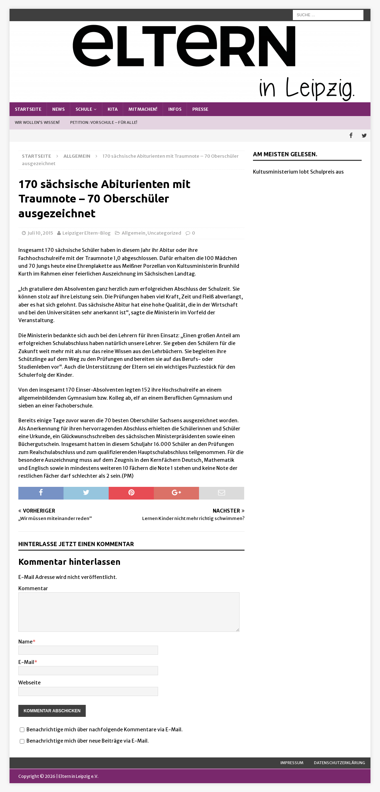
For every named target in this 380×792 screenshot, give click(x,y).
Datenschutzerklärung (339, 762)
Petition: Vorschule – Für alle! (103, 122)
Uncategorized (164, 233)
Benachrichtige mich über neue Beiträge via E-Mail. (87, 741)
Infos (174, 109)
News (58, 109)
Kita (112, 109)
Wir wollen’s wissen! (37, 122)
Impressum (292, 762)
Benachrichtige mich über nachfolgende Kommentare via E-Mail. (104, 729)
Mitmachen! (142, 109)
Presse (200, 109)
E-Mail (26, 662)
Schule (84, 109)
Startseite (28, 109)
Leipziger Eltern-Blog (86, 233)
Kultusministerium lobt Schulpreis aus (298, 172)
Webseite (29, 682)
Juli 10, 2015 (40, 233)
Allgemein (133, 233)
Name (25, 641)
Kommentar (33, 588)
